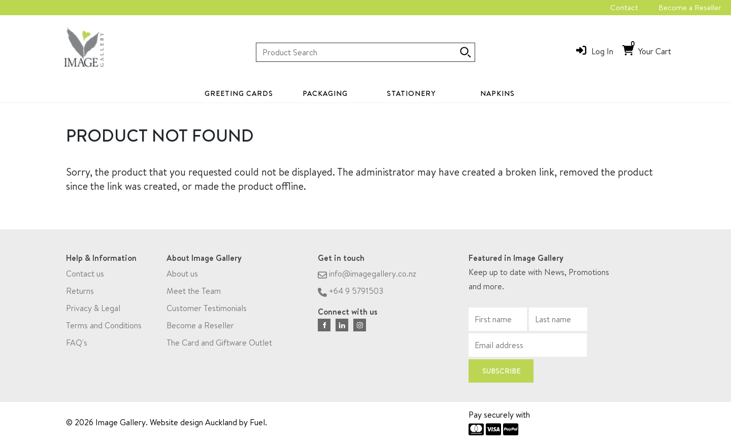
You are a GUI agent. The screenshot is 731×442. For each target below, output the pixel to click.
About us (182, 276)
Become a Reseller (689, 7)
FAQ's (76, 345)
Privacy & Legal (93, 311)
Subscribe (501, 374)
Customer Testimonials (207, 311)
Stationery (411, 93)
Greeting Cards (239, 93)
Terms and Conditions (104, 328)
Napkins (497, 93)
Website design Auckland (193, 422)
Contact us (85, 276)
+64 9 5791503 (350, 293)
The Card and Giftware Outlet (219, 345)
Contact (624, 7)
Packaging (325, 93)
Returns (80, 293)
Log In (602, 51)
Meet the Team (194, 293)
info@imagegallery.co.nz (367, 276)
